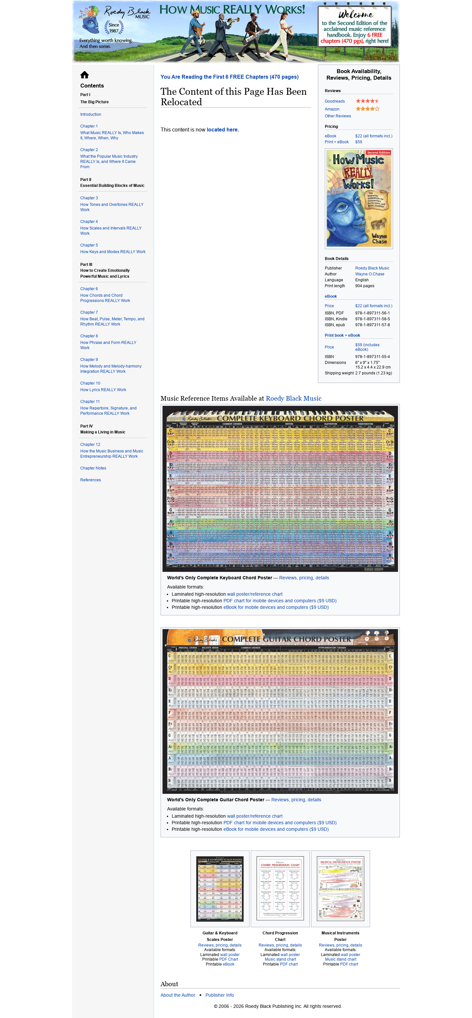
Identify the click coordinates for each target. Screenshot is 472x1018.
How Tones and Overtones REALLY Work (113, 203)
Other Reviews (338, 116)
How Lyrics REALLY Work (113, 386)
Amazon (332, 109)
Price (329, 306)
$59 (358, 142)
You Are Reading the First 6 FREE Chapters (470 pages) (230, 77)
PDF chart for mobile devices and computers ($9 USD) (280, 600)
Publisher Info (220, 995)
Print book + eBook (342, 335)
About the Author (178, 995)
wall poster (230, 954)
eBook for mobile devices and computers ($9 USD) (276, 607)
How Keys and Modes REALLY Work (113, 248)
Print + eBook (337, 142)
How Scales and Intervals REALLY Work (113, 227)
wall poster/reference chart (255, 594)
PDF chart (289, 964)
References (90, 480)
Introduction (90, 114)
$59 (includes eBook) (367, 347)
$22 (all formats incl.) (373, 136)
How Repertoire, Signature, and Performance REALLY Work (113, 407)
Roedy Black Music (294, 398)
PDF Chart (228, 959)
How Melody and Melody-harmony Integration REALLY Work (113, 365)
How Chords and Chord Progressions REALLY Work (113, 294)
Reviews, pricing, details (304, 577)
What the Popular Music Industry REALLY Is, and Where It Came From (113, 158)
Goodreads (335, 101)
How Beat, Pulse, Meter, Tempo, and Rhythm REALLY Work (113, 318)
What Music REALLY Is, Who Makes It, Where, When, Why (113, 132)
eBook (330, 136)
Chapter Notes (93, 468)
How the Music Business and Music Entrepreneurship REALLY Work (113, 450)
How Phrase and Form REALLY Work (113, 341)
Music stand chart (280, 959)
